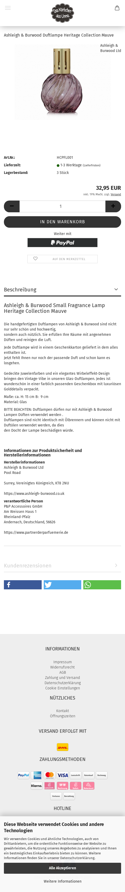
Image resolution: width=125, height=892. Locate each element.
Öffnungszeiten (62, 716)
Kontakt (62, 711)
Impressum (62, 662)
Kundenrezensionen (28, 565)
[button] (12, 206)
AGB (62, 672)
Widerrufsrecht (62, 667)
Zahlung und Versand (62, 678)
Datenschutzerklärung (77, 858)
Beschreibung (20, 289)
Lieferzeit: (12, 165)
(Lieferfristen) (92, 165)
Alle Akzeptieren (62, 868)
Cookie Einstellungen (62, 688)
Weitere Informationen (63, 881)
